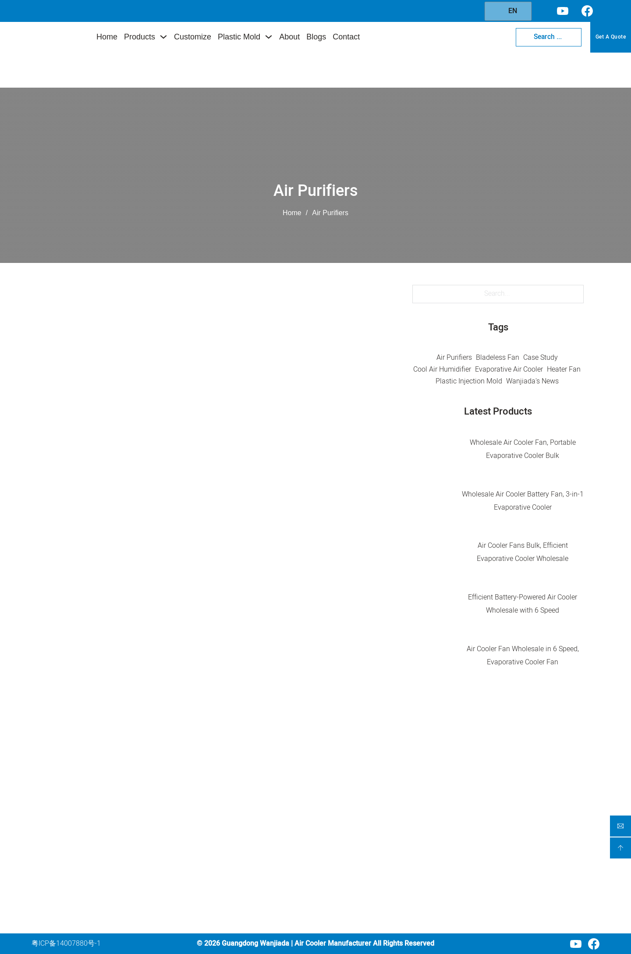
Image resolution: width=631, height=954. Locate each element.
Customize (192, 36)
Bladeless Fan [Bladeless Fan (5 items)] (497, 357)
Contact (346, 36)
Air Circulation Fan (262, 810)
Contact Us (352, 873)
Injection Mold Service (369, 824)
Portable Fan (254, 827)
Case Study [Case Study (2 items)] (540, 357)
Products (139, 36)
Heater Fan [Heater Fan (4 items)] (564, 369)
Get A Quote (611, 37)
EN (507, 11)
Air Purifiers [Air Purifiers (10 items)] (454, 357)
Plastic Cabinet (257, 876)
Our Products (355, 792)
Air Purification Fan (264, 794)
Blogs (316, 36)
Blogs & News (356, 856)
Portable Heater (258, 843)
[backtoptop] (620, 847)
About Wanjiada (360, 840)
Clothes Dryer (254, 859)
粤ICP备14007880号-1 (66, 943)
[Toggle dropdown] (163, 37)
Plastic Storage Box (264, 892)
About (289, 36)
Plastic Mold (239, 36)
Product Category (268, 758)
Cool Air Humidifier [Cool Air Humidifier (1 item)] (442, 369)
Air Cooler (249, 778)
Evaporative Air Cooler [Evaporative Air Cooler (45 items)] (509, 369)
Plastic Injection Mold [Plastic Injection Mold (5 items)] (469, 381)
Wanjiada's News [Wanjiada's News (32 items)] (532, 381)
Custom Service (359, 808)
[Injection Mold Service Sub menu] (410, 824)
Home (106, 36)
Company (353, 757)
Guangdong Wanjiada (255, 943)
